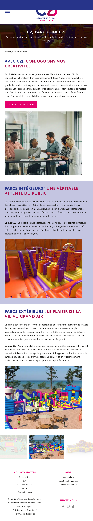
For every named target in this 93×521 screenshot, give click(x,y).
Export (25, 488)
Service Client (25, 477)
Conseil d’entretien (68, 484)
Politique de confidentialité (25, 510)
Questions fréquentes (68, 481)
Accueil (8, 51)
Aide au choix (68, 477)
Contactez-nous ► (21, 104)
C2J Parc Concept (24, 484)
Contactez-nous (25, 492)
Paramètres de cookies (25, 513)
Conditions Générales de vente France (24, 499)
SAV (24, 481)
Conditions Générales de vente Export (24, 502)
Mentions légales (24, 506)
